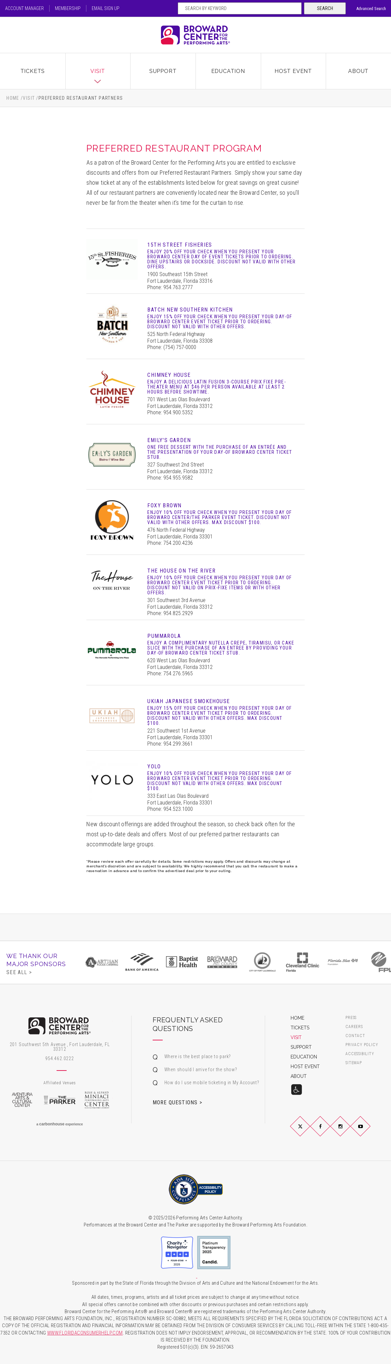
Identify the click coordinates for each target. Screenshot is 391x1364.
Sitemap (353, 1063)
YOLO (154, 766)
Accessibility (359, 1054)
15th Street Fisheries (179, 245)
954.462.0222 (59, 1058)
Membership (68, 8)
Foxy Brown (164, 505)
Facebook (328, 1132)
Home (12, 98)
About (358, 71)
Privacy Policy (361, 1045)
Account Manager (24, 8)
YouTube (368, 1132)
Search (325, 8)
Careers (354, 1027)
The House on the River (181, 571)
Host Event (293, 71)
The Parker (59, 1100)
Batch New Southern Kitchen (190, 310)
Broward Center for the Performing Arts (195, 35)
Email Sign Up (106, 8)
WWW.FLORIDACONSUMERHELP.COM (85, 1333)
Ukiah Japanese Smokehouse (188, 701)
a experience (59, 1124)
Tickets (32, 71)
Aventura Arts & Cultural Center (22, 1100)
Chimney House (168, 375)
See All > (19, 972)
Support (163, 71)
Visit (97, 71)
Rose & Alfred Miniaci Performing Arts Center (97, 1100)
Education (228, 71)
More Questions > (177, 1102)
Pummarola (164, 636)
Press (351, 1018)
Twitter (308, 1132)
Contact (355, 1036)
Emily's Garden (169, 440)
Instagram (348, 1132)
